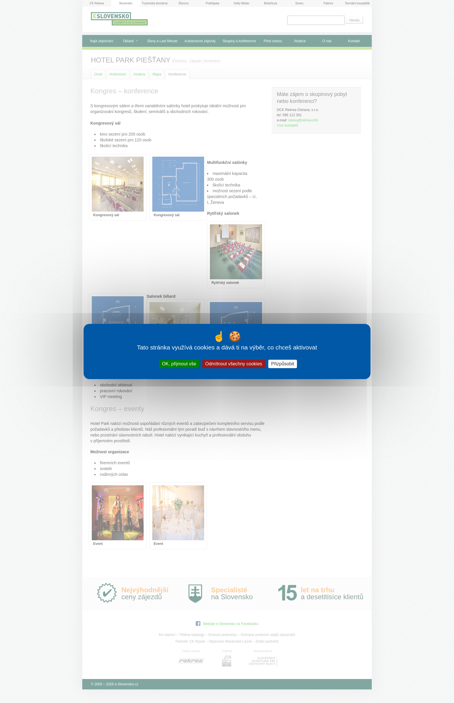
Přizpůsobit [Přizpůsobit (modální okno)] (282, 363)
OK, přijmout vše (179, 363)
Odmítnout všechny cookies (233, 363)
